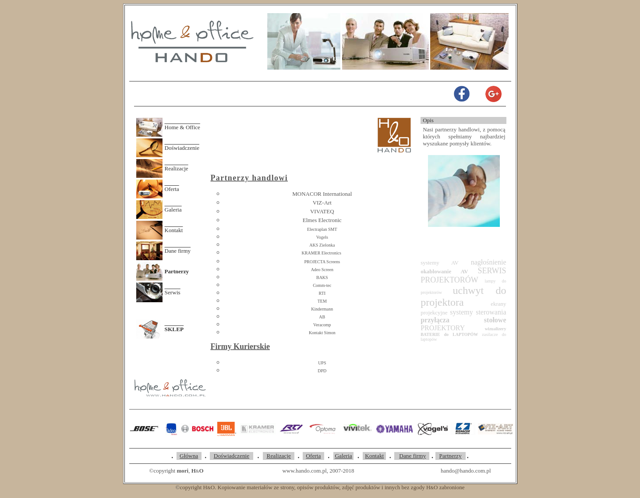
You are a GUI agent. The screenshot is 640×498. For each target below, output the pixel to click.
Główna (189, 455)
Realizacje (176, 168)
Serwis (172, 292)
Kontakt (174, 230)
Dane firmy (178, 250)
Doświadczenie (182, 148)
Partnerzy (450, 455)
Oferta (172, 189)
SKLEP (174, 329)
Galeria (173, 209)
